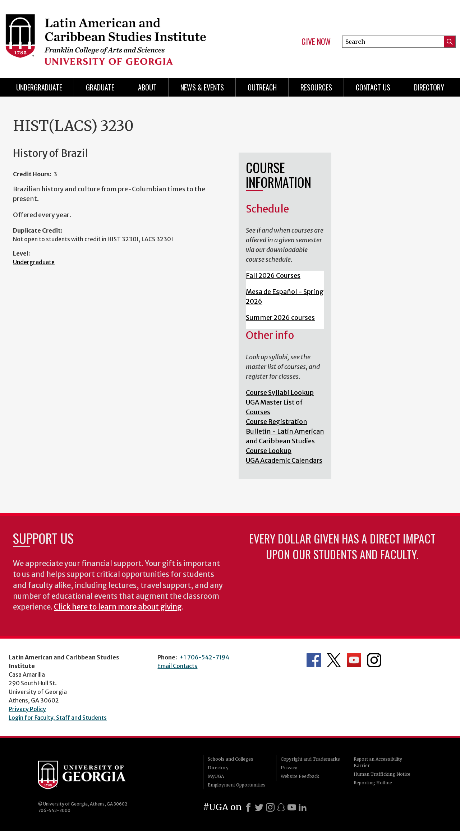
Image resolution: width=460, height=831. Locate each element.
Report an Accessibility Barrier (378, 762)
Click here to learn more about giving (118, 607)
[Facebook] (248, 807)
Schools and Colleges (230, 759)
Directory (429, 87)
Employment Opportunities (237, 785)
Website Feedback (300, 776)
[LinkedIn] (302, 807)
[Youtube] (292, 807)
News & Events (202, 87)
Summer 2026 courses (280, 317)
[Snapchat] (281, 807)
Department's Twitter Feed (334, 660)
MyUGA (216, 776)
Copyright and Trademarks (310, 759)
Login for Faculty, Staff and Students (58, 717)
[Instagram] (270, 807)
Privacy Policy (27, 709)
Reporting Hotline (373, 782)
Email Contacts (177, 665)
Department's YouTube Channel (354, 660)
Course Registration (276, 421)
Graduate (100, 87)
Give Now (316, 41)
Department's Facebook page (314, 660)
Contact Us (373, 87)
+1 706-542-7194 (204, 657)
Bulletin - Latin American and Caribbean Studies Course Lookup (285, 441)
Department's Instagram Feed (374, 660)
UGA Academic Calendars (284, 460)
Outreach (262, 87)
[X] (259, 807)
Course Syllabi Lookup (280, 392)
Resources (316, 87)
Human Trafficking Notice (382, 774)
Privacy (289, 767)
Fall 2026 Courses (273, 275)
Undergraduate (39, 87)
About (147, 87)
